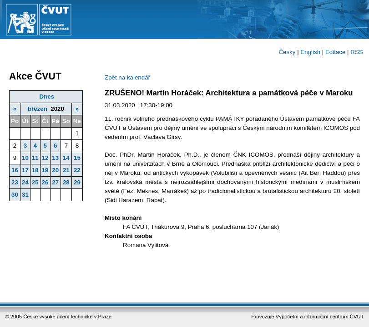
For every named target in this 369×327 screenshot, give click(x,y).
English (310, 52)
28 (66, 182)
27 (55, 182)
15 (77, 157)
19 (45, 170)
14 (66, 157)
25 (35, 182)
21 (66, 170)
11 (35, 157)
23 (14, 182)
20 (55, 170)
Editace (335, 52)
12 (45, 157)
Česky (286, 52)
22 (77, 170)
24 (25, 182)
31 (25, 194)
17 (25, 170)
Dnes (47, 96)
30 (14, 194)
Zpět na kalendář (127, 77)
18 (35, 170)
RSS (356, 52)
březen (37, 108)
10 (25, 157)
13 (55, 157)
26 (45, 182)
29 (77, 182)
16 (14, 170)
